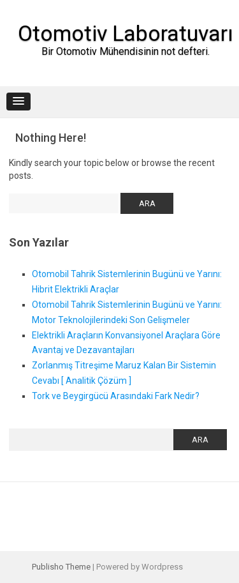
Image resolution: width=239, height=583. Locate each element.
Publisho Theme (61, 567)
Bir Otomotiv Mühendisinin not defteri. (125, 51)
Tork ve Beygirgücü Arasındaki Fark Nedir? (115, 396)
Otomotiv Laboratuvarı (125, 33)
